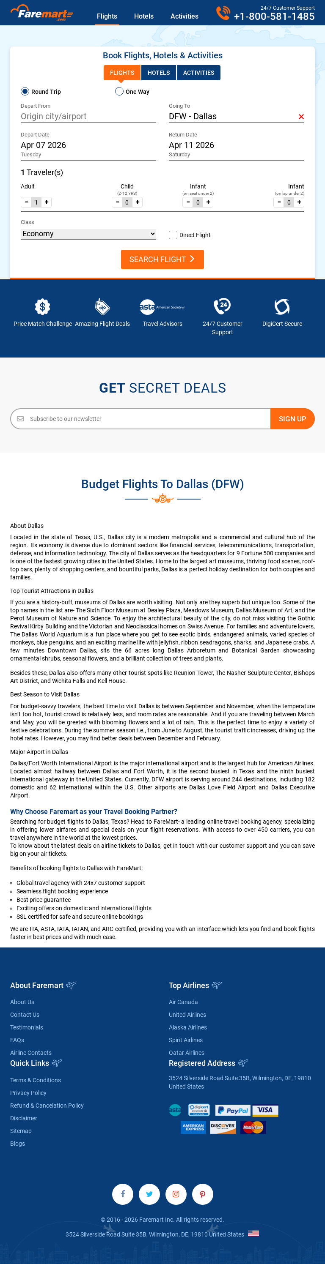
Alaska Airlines (188, 1027)
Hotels (144, 16)
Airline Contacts (31, 1052)
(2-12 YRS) (127, 193)
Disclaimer (23, 1118)
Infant (198, 186)
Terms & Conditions (35, 1080)
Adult (28, 186)
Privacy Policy (28, 1092)
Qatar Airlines (186, 1052)
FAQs (17, 1040)
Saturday (179, 154)
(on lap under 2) (289, 193)
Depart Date (35, 134)
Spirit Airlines (186, 1040)
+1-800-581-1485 (274, 16)
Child (127, 186)
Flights (107, 16)
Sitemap (21, 1130)
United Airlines (187, 1014)
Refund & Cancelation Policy (47, 1105)
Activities (184, 16)
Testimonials (26, 1027)
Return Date (183, 134)
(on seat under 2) (198, 193)
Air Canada (183, 1002)
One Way (137, 91)
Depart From (35, 106)
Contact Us (24, 1014)
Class (27, 222)
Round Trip (46, 91)
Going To (179, 106)
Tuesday (31, 154)
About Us (22, 1002)
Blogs (17, 1143)
